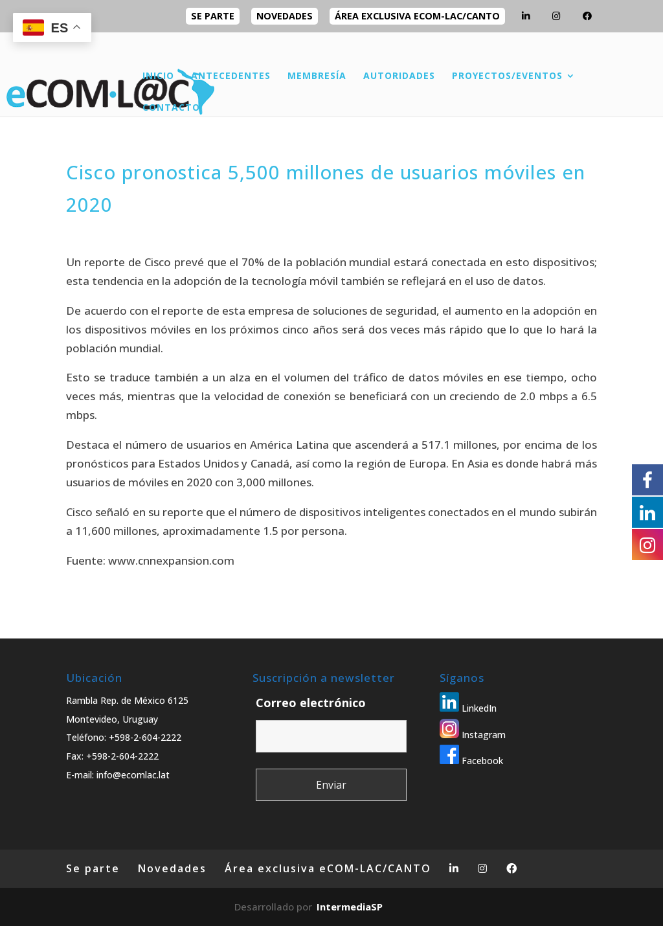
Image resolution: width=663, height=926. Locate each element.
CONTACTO (171, 108)
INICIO (158, 76)
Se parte (212, 16)
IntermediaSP (350, 906)
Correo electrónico (311, 702)
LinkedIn (468, 708)
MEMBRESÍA (316, 76)
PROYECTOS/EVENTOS (507, 76)
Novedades (284, 16)
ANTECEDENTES (231, 76)
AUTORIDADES (399, 76)
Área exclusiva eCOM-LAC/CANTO (417, 16)
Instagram (473, 734)
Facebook (471, 760)
